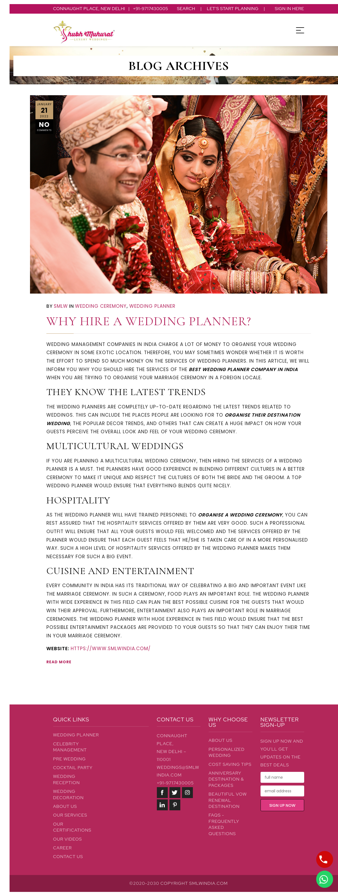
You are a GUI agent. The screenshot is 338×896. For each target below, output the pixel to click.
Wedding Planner (152, 306)
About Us (65, 806)
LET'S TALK (323, 859)
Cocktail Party (73, 767)
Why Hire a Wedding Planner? (148, 321)
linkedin (162, 804)
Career (62, 848)
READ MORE (58, 662)
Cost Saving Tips (230, 764)
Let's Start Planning (232, 8)
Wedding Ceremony (101, 306)
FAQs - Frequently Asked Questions (224, 824)
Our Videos (67, 839)
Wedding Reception (66, 779)
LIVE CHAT (323, 879)
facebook (162, 792)
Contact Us (68, 856)
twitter (174, 792)
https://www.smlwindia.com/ (111, 648)
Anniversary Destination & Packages (226, 779)
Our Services (70, 815)
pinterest (174, 804)
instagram (187, 792)
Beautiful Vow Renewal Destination (228, 800)
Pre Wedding (69, 759)
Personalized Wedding (227, 752)
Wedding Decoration (68, 794)
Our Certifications (72, 827)
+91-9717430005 (175, 783)
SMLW (61, 306)
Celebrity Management (70, 747)
